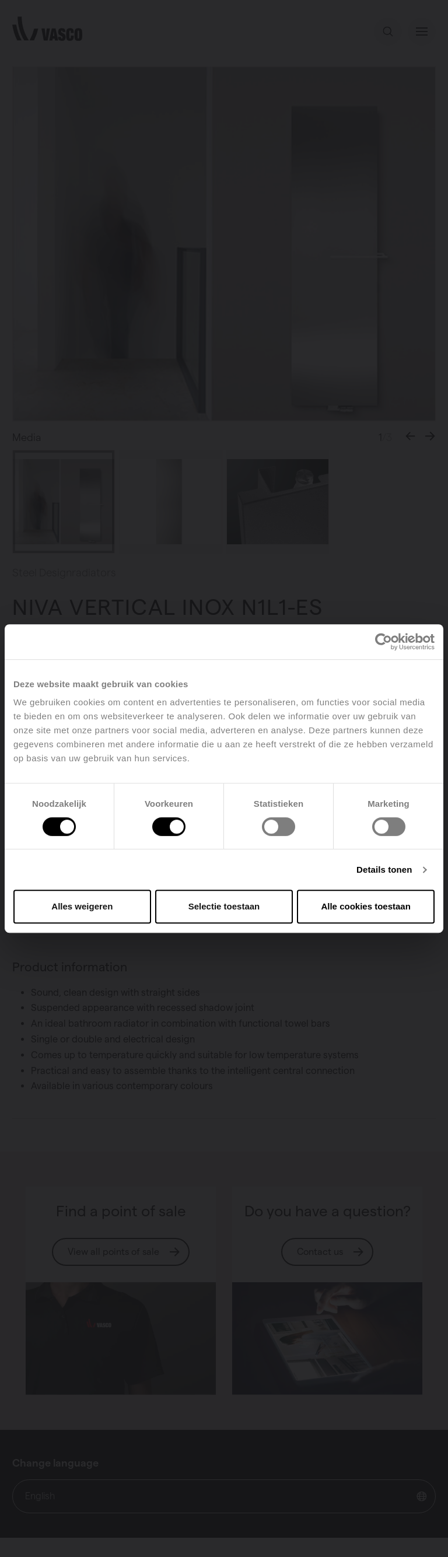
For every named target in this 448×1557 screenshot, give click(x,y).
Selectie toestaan (224, 906)
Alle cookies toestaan (365, 906)
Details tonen (384, 869)
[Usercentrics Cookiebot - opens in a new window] (383, 641)
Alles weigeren (82, 906)
